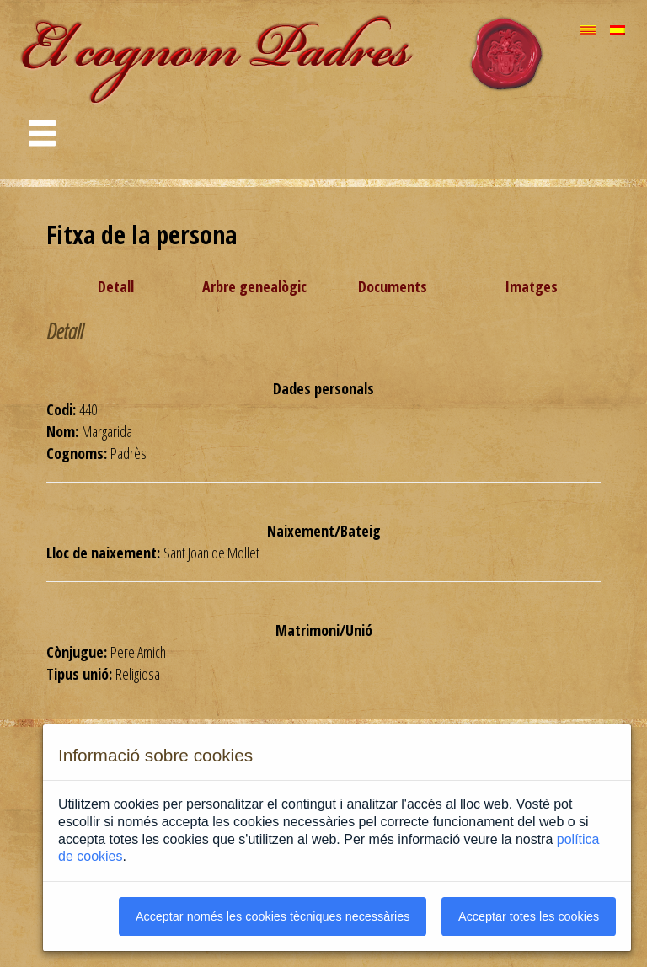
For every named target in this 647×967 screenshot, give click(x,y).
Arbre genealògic (254, 286)
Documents (392, 286)
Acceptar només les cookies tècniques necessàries (273, 916)
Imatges (531, 286)
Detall (116, 286)
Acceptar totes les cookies (528, 916)
